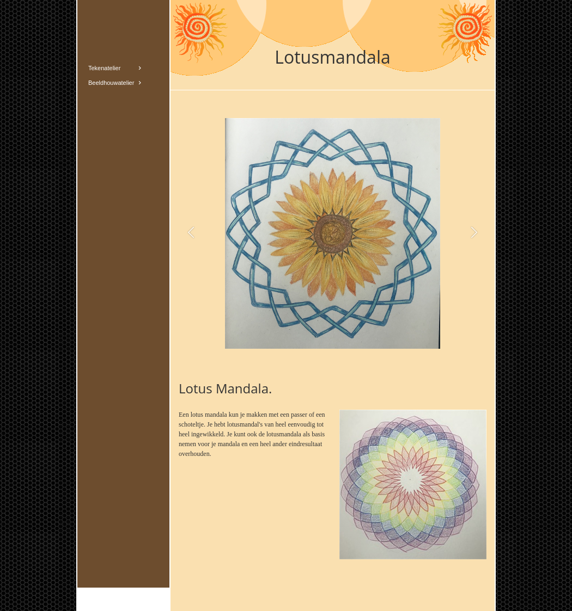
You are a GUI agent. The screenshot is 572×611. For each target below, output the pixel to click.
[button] (191, 233)
